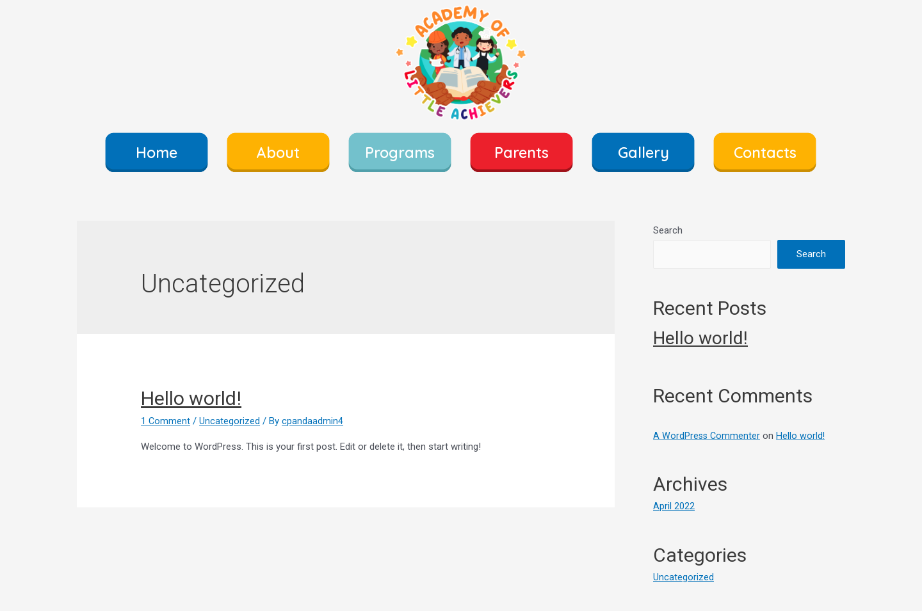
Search (668, 230)
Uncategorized (230, 421)
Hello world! (191, 398)
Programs (400, 152)
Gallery (643, 152)
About (278, 152)
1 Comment (166, 421)
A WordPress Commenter (707, 435)
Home (156, 152)
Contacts (765, 152)
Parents (521, 152)
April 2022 (674, 506)
